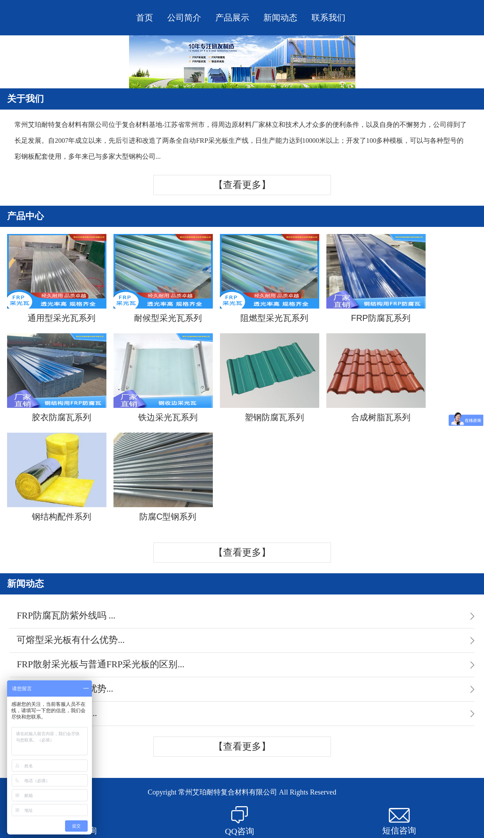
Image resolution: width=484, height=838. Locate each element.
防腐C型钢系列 (163, 477)
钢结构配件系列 (56, 477)
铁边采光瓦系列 (163, 377)
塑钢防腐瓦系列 (269, 377)
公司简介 (184, 17)
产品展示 (232, 17)
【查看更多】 (242, 185)
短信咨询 (399, 821)
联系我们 (328, 17)
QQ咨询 (239, 821)
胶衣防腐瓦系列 (56, 377)
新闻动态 (280, 17)
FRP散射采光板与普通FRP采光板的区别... (100, 664)
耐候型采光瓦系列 (163, 278)
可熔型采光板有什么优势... (70, 640)
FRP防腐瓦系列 (376, 278)
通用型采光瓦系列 (56, 278)
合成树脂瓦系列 (376, 377)
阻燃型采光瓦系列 (269, 278)
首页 (144, 17)
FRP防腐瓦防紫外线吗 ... (66, 615)
